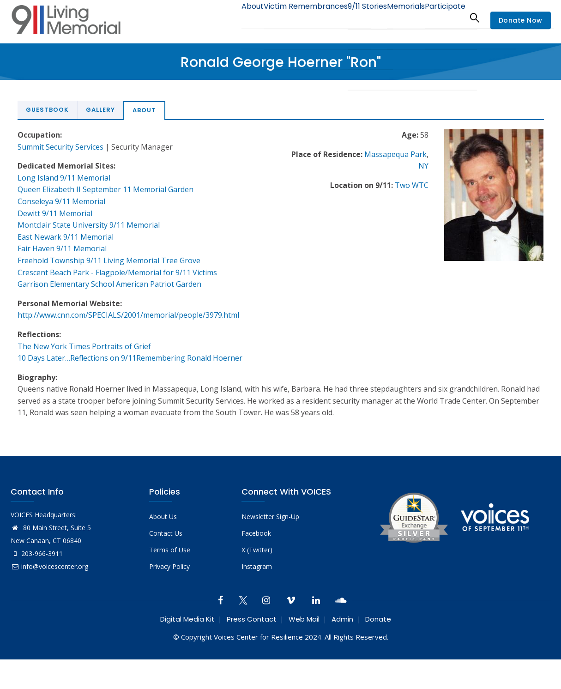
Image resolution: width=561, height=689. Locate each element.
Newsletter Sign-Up (270, 516)
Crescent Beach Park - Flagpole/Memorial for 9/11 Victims (117, 272)
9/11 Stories (350, 17)
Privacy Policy (169, 566)
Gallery (100, 109)
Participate (441, 17)
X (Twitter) (256, 549)
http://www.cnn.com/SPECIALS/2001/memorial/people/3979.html (128, 315)
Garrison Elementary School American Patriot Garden (109, 284)
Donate (378, 619)
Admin (342, 619)
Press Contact (252, 619)
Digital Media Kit (187, 619)
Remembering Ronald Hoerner (189, 358)
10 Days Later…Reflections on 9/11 (77, 358)
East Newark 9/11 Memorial (66, 237)
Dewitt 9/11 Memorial (55, 213)
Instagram (256, 566)
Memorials (395, 17)
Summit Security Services (60, 147)
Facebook (256, 533)
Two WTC (411, 185)
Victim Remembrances (282, 17)
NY (423, 166)
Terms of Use (169, 549)
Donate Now (521, 20)
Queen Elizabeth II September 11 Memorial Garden (105, 189)
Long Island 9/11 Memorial (64, 178)
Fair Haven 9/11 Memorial (62, 248)
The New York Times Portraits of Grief (84, 346)
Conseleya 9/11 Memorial (61, 201)
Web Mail (304, 619)
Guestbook (47, 109)
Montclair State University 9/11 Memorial (89, 225)
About (223, 17)
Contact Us (165, 533)
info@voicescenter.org (49, 566)
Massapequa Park (395, 154)
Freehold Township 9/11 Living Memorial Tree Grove (109, 260)
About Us (163, 516)
